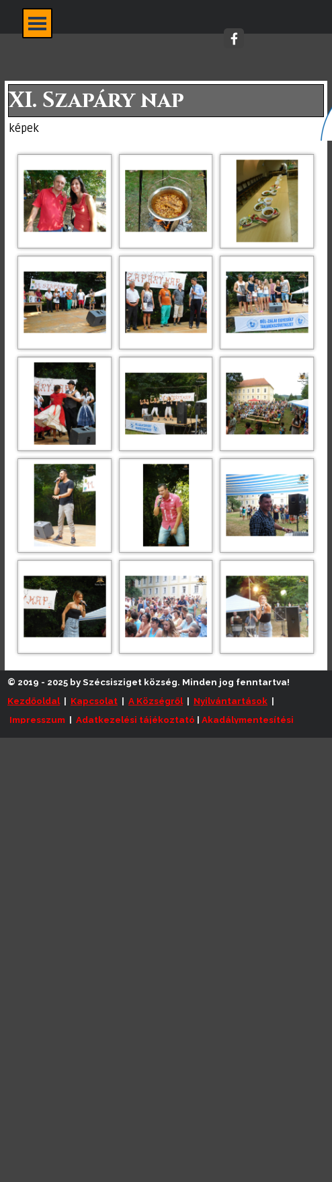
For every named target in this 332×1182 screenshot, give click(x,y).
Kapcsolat (94, 700)
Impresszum (37, 719)
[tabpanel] (169, 710)
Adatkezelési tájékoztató (135, 719)
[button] (65, 201)
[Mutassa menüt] (37, 23)
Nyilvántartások (230, 700)
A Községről (155, 700)
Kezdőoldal (33, 700)
